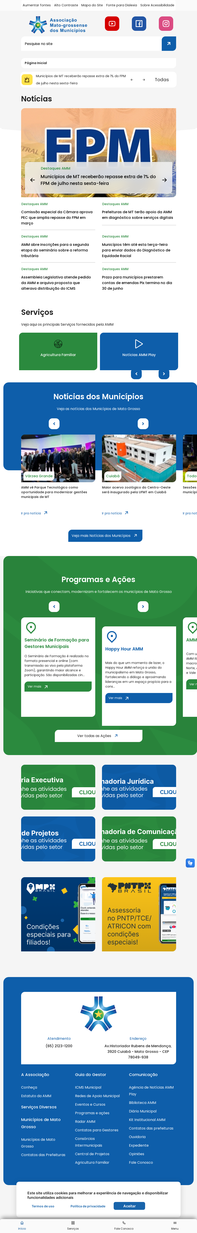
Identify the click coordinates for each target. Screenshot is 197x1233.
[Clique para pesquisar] (169, 43)
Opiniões (136, 1155)
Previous (136, 375)
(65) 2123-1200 (59, 1047)
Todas (162, 79)
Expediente (139, 1147)
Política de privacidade (88, 1206)
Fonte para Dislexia (122, 5)
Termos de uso (43, 1206)
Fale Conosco (141, 1164)
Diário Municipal (143, 1112)
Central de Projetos (92, 1155)
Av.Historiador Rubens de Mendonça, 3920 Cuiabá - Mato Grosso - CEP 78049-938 (138, 1053)
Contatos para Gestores (96, 1131)
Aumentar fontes (37, 5)
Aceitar (129, 1206)
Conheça (29, 1089)
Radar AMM (85, 1123)
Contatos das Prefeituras (43, 1156)
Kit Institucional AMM (147, 1121)
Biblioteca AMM (142, 1104)
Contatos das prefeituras (151, 1129)
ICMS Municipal (88, 1089)
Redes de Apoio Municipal (97, 1097)
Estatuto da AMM (36, 1097)
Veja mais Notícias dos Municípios (107, 537)
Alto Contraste (66, 5)
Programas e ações (92, 1114)
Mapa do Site (93, 5)
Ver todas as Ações (109, 737)
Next (164, 375)
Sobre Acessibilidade (158, 5)
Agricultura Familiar (92, 1164)
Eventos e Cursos (90, 1106)
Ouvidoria (137, 1138)
